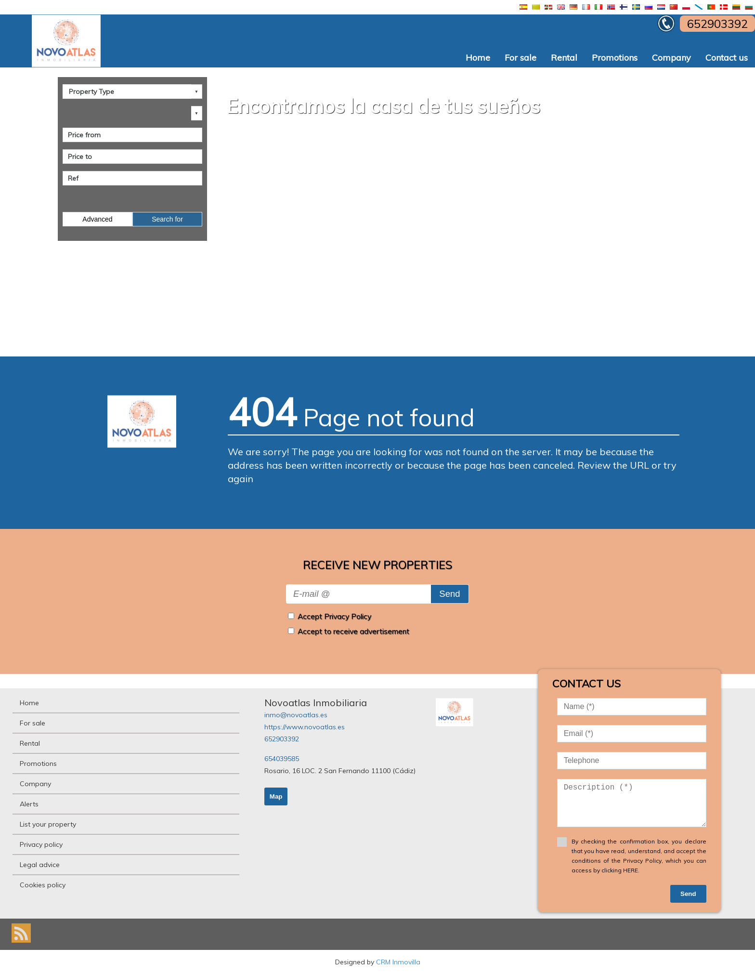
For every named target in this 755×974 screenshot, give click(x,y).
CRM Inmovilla (398, 962)
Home (478, 57)
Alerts (29, 804)
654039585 (281, 758)
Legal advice (40, 864)
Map (276, 796)
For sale (520, 57)
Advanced (97, 219)
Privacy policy (41, 844)
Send (449, 594)
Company (671, 57)
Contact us (726, 57)
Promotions (615, 57)
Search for (167, 219)
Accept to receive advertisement (353, 631)
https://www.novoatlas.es (304, 727)
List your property (48, 824)
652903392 (281, 739)
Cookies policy (42, 885)
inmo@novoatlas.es (295, 715)
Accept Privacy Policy (334, 616)
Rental (564, 57)
